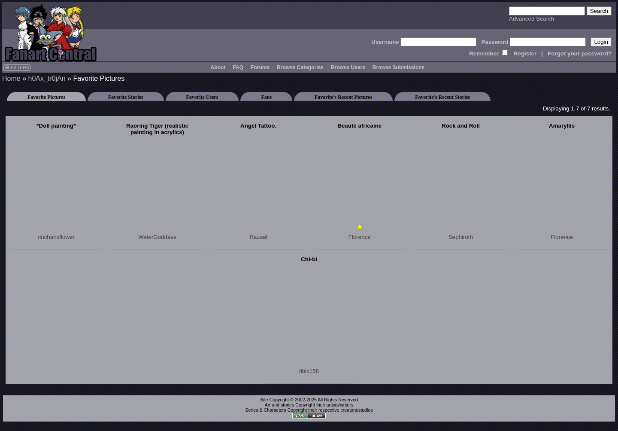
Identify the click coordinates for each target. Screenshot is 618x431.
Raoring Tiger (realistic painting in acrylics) (157, 128)
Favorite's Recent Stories (442, 97)
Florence (359, 237)
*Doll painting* (56, 125)
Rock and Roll (461, 125)
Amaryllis (562, 125)
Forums (260, 67)
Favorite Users (202, 97)
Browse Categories (300, 67)
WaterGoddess (157, 237)
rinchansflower (56, 237)
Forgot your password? (580, 53)
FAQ (238, 67)
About (218, 67)
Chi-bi (309, 259)
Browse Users (348, 67)
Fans (266, 97)
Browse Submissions (398, 67)
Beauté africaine (359, 125)
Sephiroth (460, 237)
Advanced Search (531, 18)
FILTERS (17, 67)
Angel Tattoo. (258, 125)
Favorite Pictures (46, 97)
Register (525, 53)
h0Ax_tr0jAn (46, 78)
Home (11, 78)
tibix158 (309, 371)
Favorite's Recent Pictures (343, 97)
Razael (258, 237)
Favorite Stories (125, 97)
